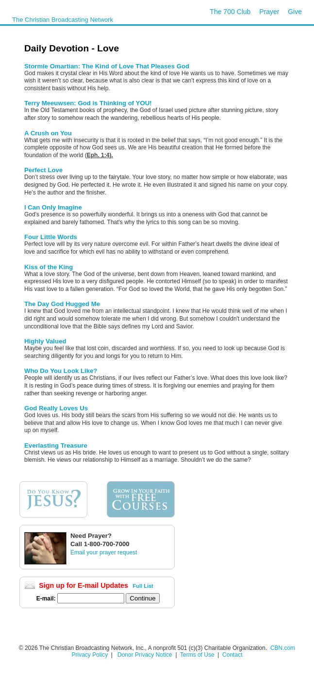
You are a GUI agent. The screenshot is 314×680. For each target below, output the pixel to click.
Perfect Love (43, 170)
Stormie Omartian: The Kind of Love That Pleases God (106, 66)
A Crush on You (48, 133)
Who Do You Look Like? (60, 370)
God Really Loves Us (56, 408)
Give (295, 12)
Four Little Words (50, 237)
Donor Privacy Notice (144, 654)
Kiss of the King (48, 267)
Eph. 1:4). (100, 155)
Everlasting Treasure (55, 445)
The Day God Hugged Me (62, 304)
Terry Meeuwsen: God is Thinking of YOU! (88, 103)
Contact (232, 654)
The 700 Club (230, 12)
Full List (143, 586)
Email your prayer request (103, 552)
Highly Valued (45, 341)
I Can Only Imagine (53, 207)
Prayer (269, 12)
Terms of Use (198, 654)
